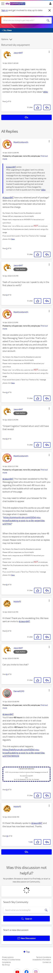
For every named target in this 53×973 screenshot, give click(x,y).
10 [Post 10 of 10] (7, 836)
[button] (49, 52)
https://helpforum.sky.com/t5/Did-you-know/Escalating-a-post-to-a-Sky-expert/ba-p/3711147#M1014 (24, 752)
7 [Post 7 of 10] (6, 631)
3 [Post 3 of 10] (6, 295)
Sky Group (6, 965)
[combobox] (24, 20)
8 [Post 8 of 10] (6, 674)
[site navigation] (2, 3)
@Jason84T (11, 167)
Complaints (6, 962)
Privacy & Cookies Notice (11, 960)
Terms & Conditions (43, 957)
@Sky (45, 92)
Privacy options (7, 957)
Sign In (50, 4)
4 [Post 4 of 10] (6, 392)
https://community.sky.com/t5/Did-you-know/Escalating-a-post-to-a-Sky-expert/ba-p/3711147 (24, 520)
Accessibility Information (42, 960)
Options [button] (4, 39)
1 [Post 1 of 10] (6, 101)
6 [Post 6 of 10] (6, 585)
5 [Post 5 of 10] (6, 439)
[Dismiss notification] (50, 10)
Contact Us (47, 962)
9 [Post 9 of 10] (6, 790)
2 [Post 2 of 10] (6, 248)
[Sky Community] (15, 4)
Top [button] (28, 952)
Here (13, 239)
